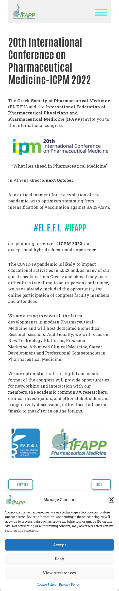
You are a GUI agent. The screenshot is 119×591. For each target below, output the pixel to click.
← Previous (20, 484)
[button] (111, 499)
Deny (59, 558)
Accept (59, 544)
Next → (101, 484)
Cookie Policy (46, 584)
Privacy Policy (69, 584)
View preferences (59, 572)
